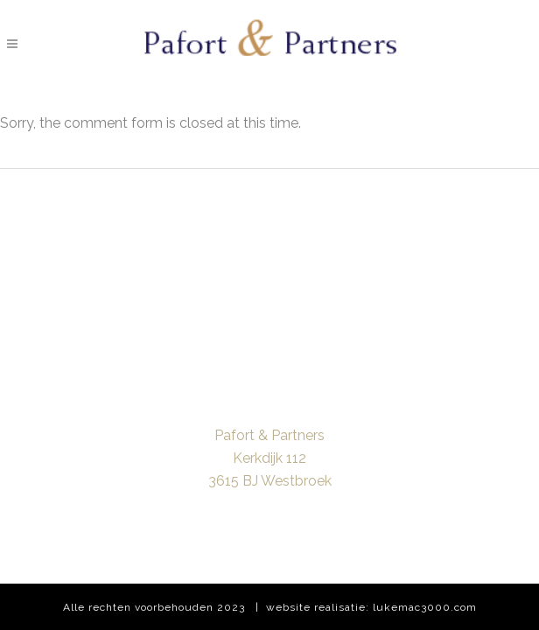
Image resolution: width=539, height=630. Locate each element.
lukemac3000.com (425, 607)
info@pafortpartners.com (269, 503)
